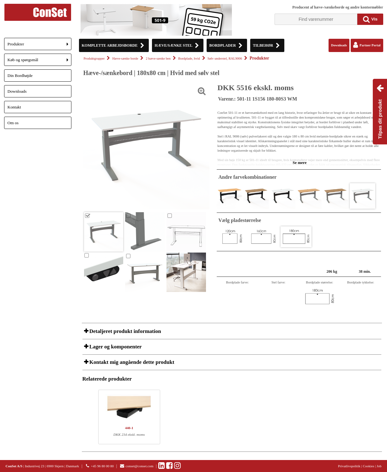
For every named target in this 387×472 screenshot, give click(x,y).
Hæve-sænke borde (125, 58)
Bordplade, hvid (189, 58)
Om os (13, 122)
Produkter (39, 46)
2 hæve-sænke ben (158, 58)
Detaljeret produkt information (124, 331)
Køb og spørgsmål (39, 61)
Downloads (17, 91)
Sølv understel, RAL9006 (225, 58)
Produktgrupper (94, 58)
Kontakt (14, 107)
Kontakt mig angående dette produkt (131, 362)
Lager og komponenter (115, 347)
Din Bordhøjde (20, 75)
